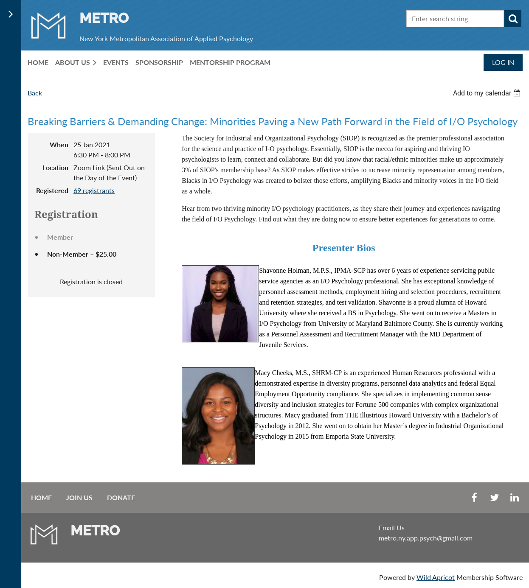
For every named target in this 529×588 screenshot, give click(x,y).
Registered (52, 190)
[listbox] (488, 93)
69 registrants (94, 190)
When (59, 144)
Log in (503, 62)
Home (41, 497)
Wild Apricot (435, 577)
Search (512, 18)
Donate (121, 497)
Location (55, 167)
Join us (79, 497)
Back (35, 93)
